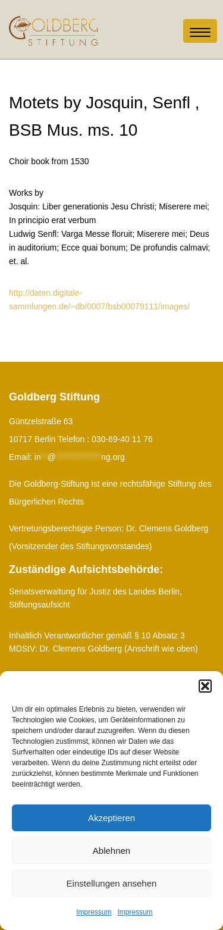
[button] (205, 686)
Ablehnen (111, 851)
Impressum (93, 912)
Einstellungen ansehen (112, 883)
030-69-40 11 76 (122, 439)
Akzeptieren (111, 818)
